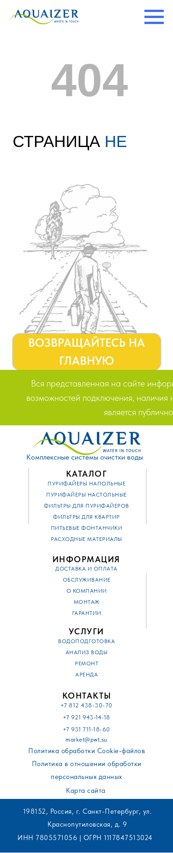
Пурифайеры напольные (86, 483)
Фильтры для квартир (86, 517)
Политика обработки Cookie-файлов (86, 751)
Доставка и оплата (86, 568)
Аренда (86, 674)
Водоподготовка (86, 641)
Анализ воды (87, 652)
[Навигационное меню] (154, 17)
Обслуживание (87, 580)
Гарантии (86, 613)
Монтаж (87, 602)
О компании (86, 591)
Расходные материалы (86, 539)
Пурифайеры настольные (86, 494)
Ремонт (86, 663)
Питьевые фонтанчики (87, 528)
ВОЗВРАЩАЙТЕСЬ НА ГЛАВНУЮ (81, 352)
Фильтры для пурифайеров (86, 506)
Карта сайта (86, 790)
